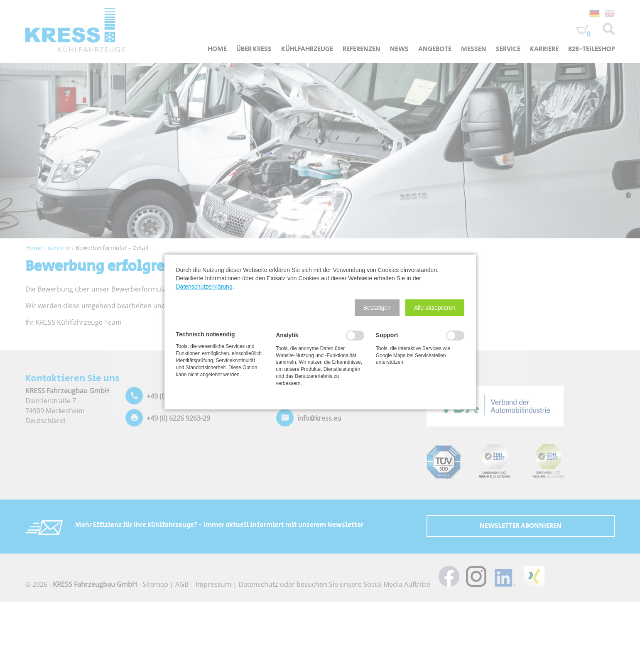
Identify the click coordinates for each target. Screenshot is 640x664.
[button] (377, 307)
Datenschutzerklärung (204, 286)
